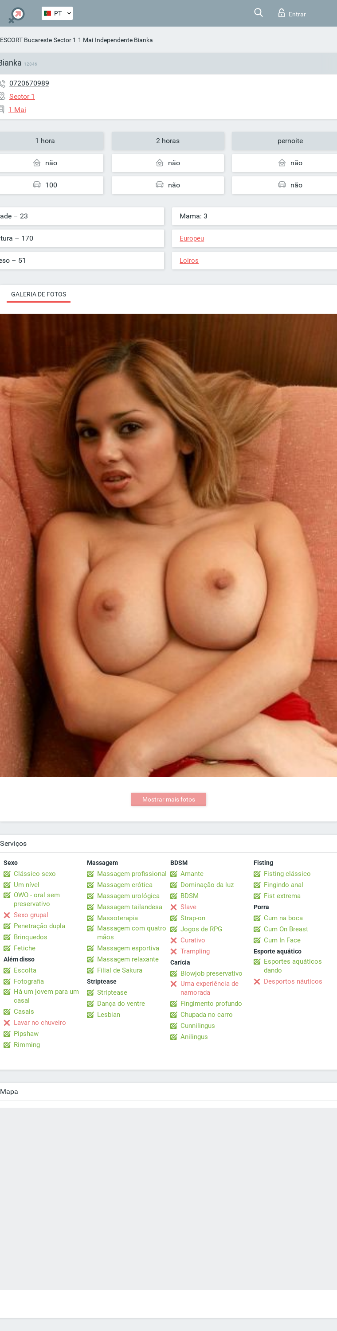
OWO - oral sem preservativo (37, 899)
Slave (188, 907)
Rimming (27, 1045)
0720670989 (29, 83)
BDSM (189, 896)
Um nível (26, 885)
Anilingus (194, 1037)
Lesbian (108, 1015)
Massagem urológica (128, 896)
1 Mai (85, 39)
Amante (192, 874)
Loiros (189, 261)
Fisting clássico (287, 874)
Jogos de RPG (201, 929)
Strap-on (192, 918)
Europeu (192, 238)
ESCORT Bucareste (26, 39)
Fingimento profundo (211, 1004)
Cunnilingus (197, 1026)
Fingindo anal (283, 885)
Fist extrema (282, 896)
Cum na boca (283, 918)
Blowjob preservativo (211, 973)
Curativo (192, 940)
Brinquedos (30, 937)
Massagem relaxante (128, 959)
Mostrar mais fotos (168, 799)
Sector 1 (65, 39)
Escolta (25, 970)
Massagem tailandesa (129, 907)
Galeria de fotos (38, 294)
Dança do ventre (121, 1004)
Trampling (195, 951)
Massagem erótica (125, 885)
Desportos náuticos (293, 981)
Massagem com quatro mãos (131, 932)
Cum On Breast (286, 929)
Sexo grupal (31, 915)
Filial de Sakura (119, 970)
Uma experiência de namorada (209, 988)
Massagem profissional (132, 874)
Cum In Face (282, 940)
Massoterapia (117, 918)
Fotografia (29, 981)
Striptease (112, 992)
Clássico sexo (35, 874)
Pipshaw (26, 1034)
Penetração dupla (39, 926)
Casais (24, 1012)
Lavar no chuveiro (40, 1023)
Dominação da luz (207, 885)
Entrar (292, 13)
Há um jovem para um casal (46, 996)
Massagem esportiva (128, 948)
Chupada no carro (206, 1015)
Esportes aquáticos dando (293, 965)
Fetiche (24, 948)
